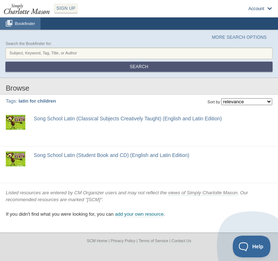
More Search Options (239, 37)
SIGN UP (65, 8)
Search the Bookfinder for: (28, 43)
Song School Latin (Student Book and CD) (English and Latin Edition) (111, 155)
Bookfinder (25, 23)
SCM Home (97, 241)
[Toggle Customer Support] (252, 246)
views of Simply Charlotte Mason (202, 192)
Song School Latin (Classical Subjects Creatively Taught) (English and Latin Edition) (128, 118)
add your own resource (139, 214)
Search (139, 66)
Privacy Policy (123, 241)
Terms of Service (153, 241)
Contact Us (181, 241)
